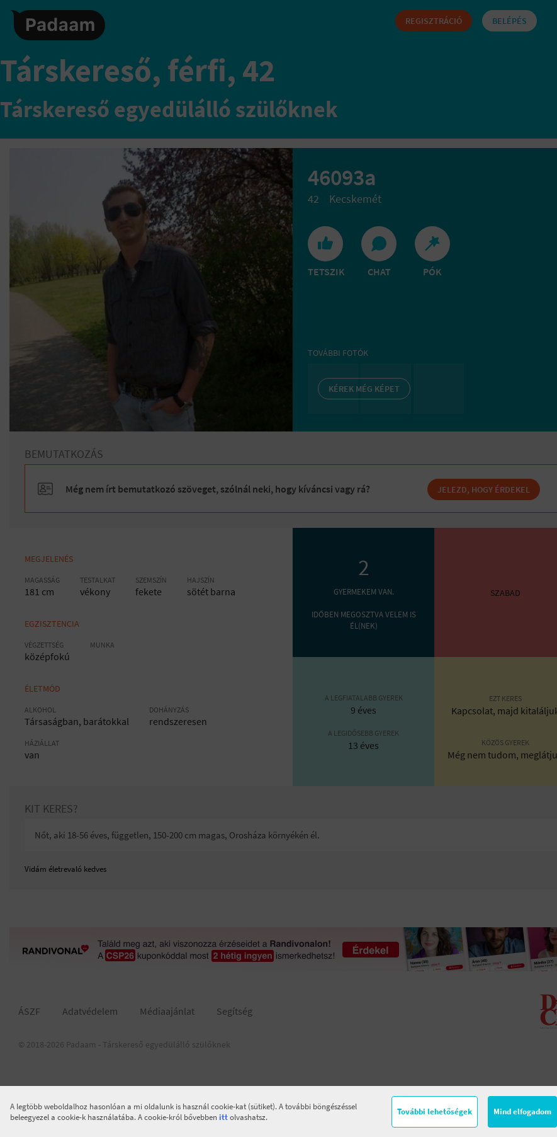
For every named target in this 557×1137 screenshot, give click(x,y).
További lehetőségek (434, 1111)
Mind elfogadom (522, 1111)
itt (223, 1117)
